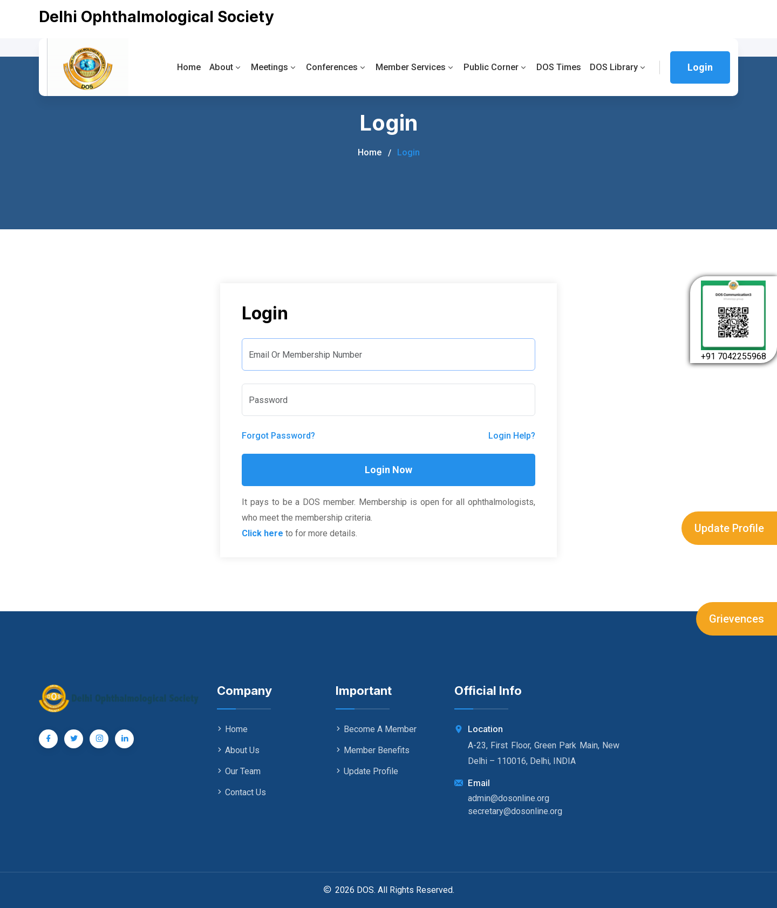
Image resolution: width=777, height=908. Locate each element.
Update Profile (729, 528)
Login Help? (511, 436)
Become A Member (376, 729)
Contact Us (241, 792)
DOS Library (618, 67)
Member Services (410, 67)
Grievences (736, 618)
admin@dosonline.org (508, 798)
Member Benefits (373, 750)
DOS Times (557, 67)
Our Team (239, 771)
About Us (238, 750)
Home (176, 67)
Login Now (388, 469)
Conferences (328, 67)
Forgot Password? (278, 436)
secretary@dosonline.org (515, 811)
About (214, 67)
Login (700, 67)
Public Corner (492, 67)
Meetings (264, 67)
